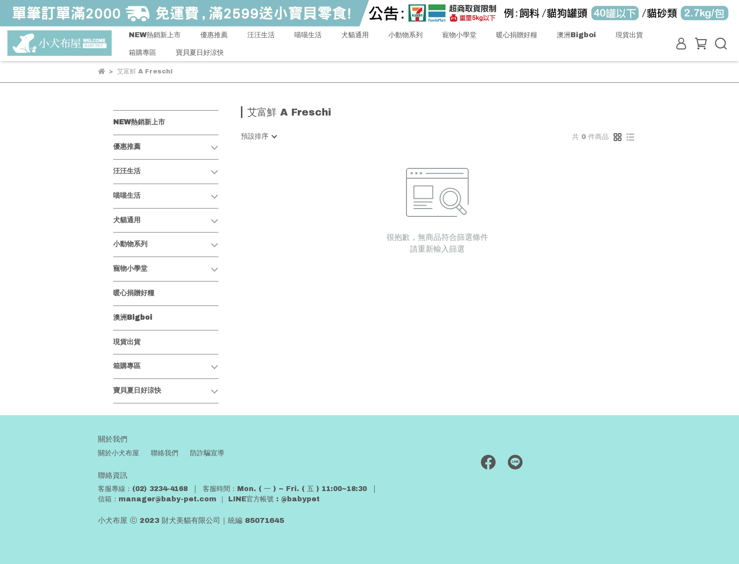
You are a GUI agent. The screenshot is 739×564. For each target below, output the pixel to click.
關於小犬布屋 (118, 453)
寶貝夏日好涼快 (200, 52)
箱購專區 (142, 52)
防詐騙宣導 (207, 453)
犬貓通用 (355, 35)
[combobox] (258, 136)
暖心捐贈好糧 (516, 35)
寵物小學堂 (459, 35)
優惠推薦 (214, 35)
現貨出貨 (629, 35)
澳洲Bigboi (576, 35)
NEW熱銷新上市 (155, 35)
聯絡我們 (164, 453)
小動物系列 (405, 35)
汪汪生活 (261, 35)
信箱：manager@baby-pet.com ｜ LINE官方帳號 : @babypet (209, 499)
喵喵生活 (308, 35)
